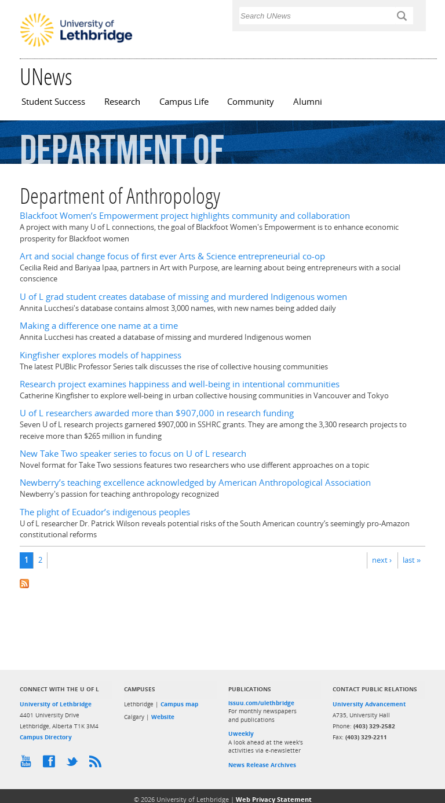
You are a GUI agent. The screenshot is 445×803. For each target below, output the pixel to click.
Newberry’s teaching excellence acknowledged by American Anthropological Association (195, 482)
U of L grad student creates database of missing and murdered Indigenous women (183, 297)
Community (250, 102)
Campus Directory (46, 737)
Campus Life (184, 102)
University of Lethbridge (56, 704)
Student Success (53, 102)
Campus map (179, 704)
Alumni (307, 102)
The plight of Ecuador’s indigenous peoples (105, 512)
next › (382, 560)
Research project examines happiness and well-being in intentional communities (180, 384)
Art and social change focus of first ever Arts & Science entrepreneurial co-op (172, 256)
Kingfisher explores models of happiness (100, 355)
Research (122, 102)
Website (162, 717)
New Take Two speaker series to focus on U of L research (133, 454)
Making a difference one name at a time (99, 326)
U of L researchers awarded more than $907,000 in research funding (157, 413)
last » (412, 560)
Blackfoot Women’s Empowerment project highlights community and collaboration (185, 216)
